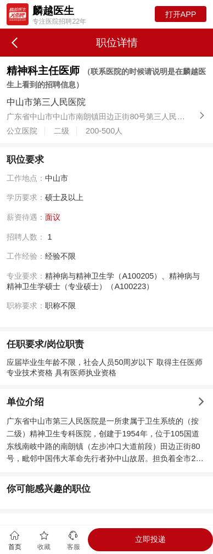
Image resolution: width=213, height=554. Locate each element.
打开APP (181, 14)
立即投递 (150, 539)
